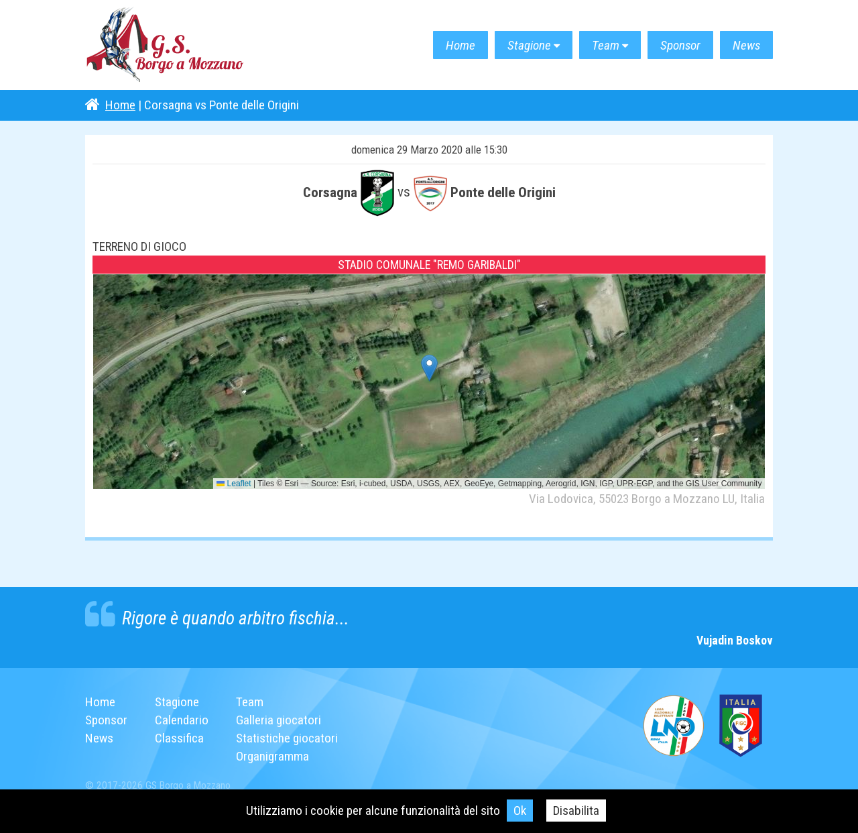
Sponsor (680, 45)
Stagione (529, 45)
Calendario (181, 720)
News (746, 45)
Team (605, 45)
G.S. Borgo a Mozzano (165, 45)
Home (460, 45)
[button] (429, 368)
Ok (519, 810)
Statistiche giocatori (287, 738)
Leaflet (234, 483)
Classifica (179, 738)
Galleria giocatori (278, 720)
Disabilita (576, 810)
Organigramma (272, 756)
